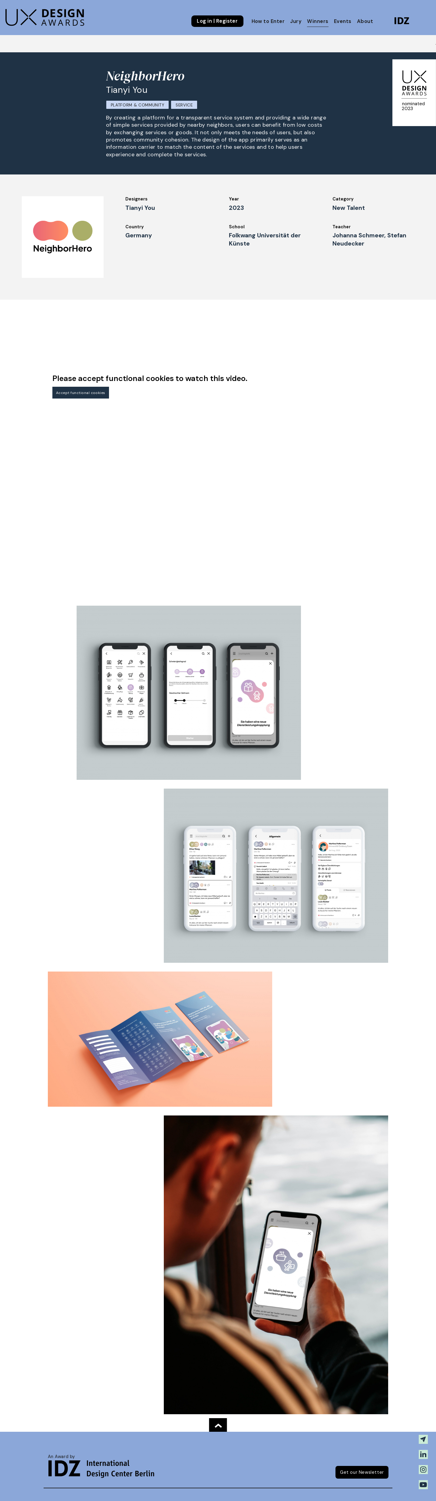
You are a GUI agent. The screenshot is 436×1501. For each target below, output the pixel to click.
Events (343, 21)
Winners (317, 21)
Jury (296, 21)
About (365, 21)
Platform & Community (137, 105)
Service (184, 105)
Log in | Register (217, 21)
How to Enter (268, 21)
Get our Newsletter (362, 1472)
